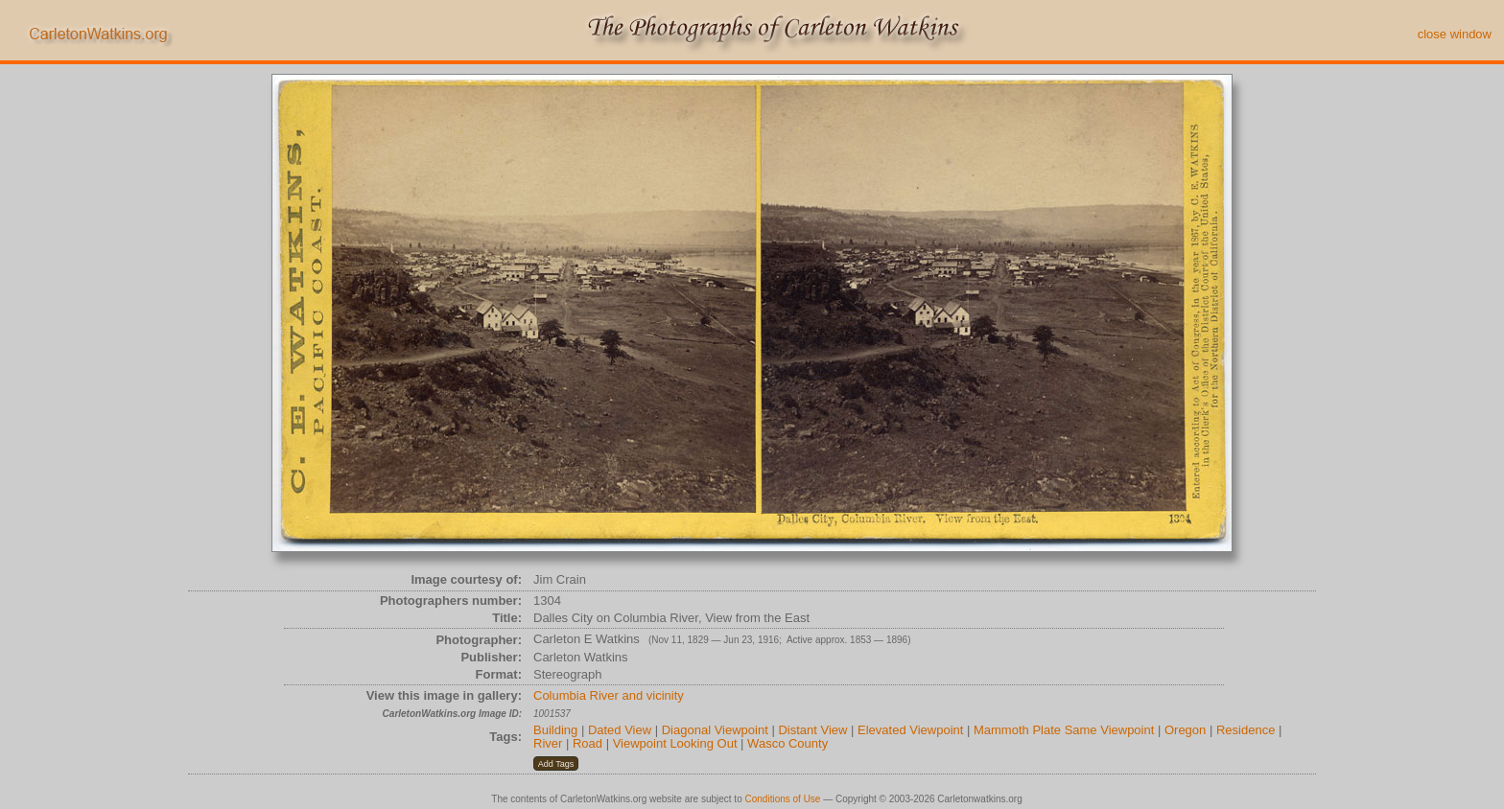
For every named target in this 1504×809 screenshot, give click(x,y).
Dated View (619, 730)
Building (555, 730)
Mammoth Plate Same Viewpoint (1064, 730)
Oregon (1185, 730)
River (547, 743)
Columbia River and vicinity (608, 695)
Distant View (812, 730)
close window (1455, 34)
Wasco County (787, 743)
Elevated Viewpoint (910, 730)
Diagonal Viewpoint (715, 730)
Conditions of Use (783, 799)
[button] (555, 764)
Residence (1245, 730)
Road (587, 743)
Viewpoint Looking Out (675, 743)
